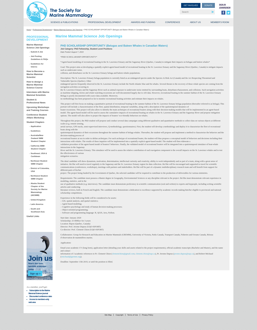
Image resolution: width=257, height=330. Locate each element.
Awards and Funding (143, 22)
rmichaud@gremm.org (70, 256)
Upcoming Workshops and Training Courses (38, 108)
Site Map (108, 315)
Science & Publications (64, 22)
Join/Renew (224, 8)
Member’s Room (220, 22)
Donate (208, 5)
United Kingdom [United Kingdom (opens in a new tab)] (38, 200)
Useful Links (33, 216)
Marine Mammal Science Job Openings (68, 30)
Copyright (119, 315)
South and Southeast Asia (38, 210)
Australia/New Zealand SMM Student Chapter (38, 138)
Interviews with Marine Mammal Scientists (38, 93)
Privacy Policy (147, 315)
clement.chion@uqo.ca (145, 253)
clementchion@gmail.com (123, 253)
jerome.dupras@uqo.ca (184, 253)
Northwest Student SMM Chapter (39, 177)
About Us (195, 22)
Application (36, 126)
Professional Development (104, 22)
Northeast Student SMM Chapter (39, 162)
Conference (172, 22)
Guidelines (35, 131)
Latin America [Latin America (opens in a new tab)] (37, 204)
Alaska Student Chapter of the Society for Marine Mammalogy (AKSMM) (39, 189)
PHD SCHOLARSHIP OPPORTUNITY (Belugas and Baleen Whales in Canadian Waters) (114, 45)
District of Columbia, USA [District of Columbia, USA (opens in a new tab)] (40, 169)
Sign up (34, 273)
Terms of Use (132, 315)
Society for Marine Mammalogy (78, 8)
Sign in (222, 5)
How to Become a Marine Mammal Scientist (35, 74)
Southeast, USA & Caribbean (39, 154)
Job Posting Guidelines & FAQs (39, 57)
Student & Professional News (36, 101)
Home (29, 30)
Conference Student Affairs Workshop (37, 116)
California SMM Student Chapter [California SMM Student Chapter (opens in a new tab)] (38, 147)
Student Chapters (35, 122)
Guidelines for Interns (37, 65)
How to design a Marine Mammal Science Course (35, 85)
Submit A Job (37, 52)
